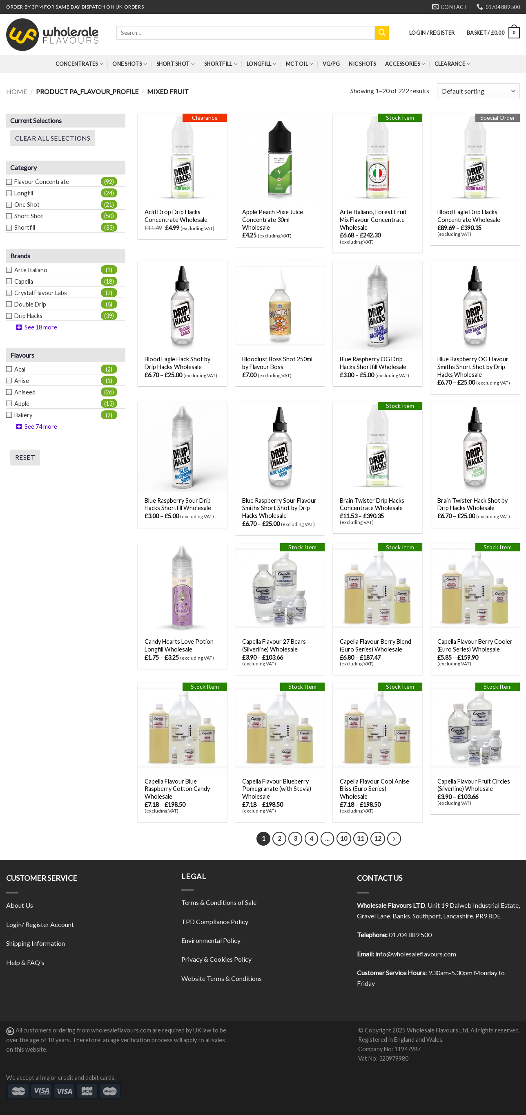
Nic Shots (362, 63)
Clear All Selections (52, 138)
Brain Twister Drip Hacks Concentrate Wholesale (372, 504)
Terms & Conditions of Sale (218, 902)
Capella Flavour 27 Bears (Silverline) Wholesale (274, 645)
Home (16, 91)
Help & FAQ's (25, 962)
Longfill (262, 64)
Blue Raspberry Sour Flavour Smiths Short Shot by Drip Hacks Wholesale (279, 508)
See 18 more (41, 327)
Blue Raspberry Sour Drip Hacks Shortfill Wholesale (178, 504)
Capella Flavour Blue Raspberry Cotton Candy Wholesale (177, 789)
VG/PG (331, 63)
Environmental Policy (211, 940)
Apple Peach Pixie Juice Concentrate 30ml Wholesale (272, 219)
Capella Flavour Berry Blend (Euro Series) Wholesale (375, 645)
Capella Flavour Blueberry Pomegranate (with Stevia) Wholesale (276, 789)
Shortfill (221, 64)
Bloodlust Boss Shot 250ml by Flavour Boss (277, 363)
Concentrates (80, 64)
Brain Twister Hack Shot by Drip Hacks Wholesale (472, 504)
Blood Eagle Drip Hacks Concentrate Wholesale (468, 215)
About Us (19, 905)
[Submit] (382, 33)
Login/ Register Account (40, 924)
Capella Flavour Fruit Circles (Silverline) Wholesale (473, 785)
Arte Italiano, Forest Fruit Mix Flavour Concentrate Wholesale (373, 219)
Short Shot (175, 64)
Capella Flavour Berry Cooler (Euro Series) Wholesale (475, 645)
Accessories (405, 64)
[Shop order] (478, 91)
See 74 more (41, 426)
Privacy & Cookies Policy (216, 959)
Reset (25, 457)
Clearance (453, 64)
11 (360, 838)
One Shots (129, 64)
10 (344, 838)
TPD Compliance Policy (214, 921)
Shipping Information (35, 943)
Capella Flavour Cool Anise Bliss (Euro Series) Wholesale (374, 789)
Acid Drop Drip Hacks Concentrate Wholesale (176, 215)
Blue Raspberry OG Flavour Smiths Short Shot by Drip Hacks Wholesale (472, 367)
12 (377, 838)
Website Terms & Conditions (221, 978)
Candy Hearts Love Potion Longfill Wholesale (179, 645)
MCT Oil (299, 64)
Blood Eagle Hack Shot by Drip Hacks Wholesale (177, 363)
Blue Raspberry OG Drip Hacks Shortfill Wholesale (373, 363)
